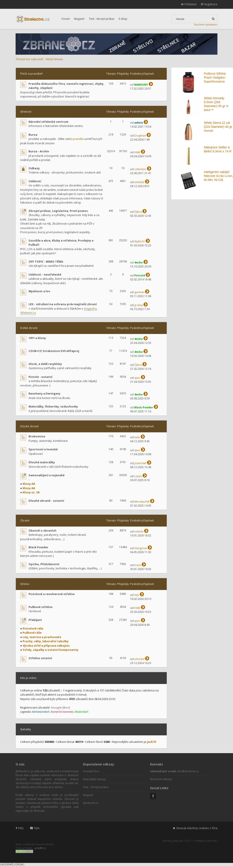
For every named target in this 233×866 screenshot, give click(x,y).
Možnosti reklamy (161, 779)
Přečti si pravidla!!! (31, 74)
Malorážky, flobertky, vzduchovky (53, 406)
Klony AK (29, 488)
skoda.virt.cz (91, 803)
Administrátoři (40, 712)
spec (137, 378)
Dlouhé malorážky (42, 462)
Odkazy (34, 168)
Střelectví (25, 112)
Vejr (136, 595)
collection (140, 169)
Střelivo (24, 584)
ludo (137, 437)
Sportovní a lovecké (43, 449)
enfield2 (139, 182)
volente (138, 531)
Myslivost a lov (39, 291)
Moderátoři (81, 712)
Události (35, 181)
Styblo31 (139, 241)
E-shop (123, 19)
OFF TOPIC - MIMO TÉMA (46, 261)
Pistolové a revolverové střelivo (52, 594)
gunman (139, 292)
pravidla (78, 139)
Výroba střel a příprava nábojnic (46, 646)
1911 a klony (37, 338)
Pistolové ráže (33, 628)
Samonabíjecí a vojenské (47, 475)
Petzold (139, 275)
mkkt (137, 152)
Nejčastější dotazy (94, 779)
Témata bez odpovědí (29, 59)
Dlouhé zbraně (29, 426)
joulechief (140, 463)
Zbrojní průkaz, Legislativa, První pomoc (58, 211)
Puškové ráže (32, 633)
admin (138, 122)
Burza (33, 135)
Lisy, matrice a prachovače (42, 637)
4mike (138, 262)
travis (137, 565)
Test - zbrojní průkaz (101, 19)
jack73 (151, 742)
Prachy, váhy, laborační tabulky (45, 641)
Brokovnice (37, 436)
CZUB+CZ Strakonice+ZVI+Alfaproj (54, 351)
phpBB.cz (40, 848)
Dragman (140, 135)
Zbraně (24, 520)
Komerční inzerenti (62, 712)
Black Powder (143, 407)
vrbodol (139, 659)
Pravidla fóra (91, 771)
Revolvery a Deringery (44, 393)
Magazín (79, 19)
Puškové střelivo (41, 607)
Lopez (138, 476)
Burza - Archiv (39, 151)
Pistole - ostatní (40, 377)
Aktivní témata (54, 59)
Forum (66, 19)
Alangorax (140, 548)
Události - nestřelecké (45, 274)
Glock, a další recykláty (45, 364)
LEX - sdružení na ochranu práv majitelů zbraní (63, 304)
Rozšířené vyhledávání (205, 24)
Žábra (138, 212)
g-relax (138, 305)
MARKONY (141, 85)
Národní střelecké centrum (48, 122)
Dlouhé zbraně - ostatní (46, 501)
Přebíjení (35, 620)
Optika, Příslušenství (44, 564)
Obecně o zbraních (42, 530)
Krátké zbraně (29, 328)
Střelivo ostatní (40, 658)
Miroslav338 (141, 501)
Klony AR (29, 484)
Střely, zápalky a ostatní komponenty (50, 650)
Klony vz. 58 (31, 492)
